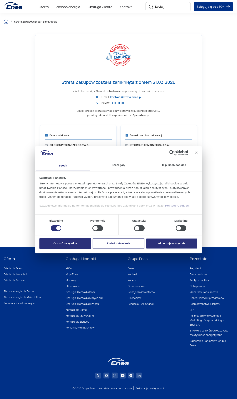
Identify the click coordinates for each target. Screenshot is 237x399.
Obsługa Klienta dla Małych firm (85, 298)
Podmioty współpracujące (19, 303)
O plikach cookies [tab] (174, 165)
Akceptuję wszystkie (172, 243)
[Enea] (13, 5)
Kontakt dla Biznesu (77, 321)
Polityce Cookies (177, 205)
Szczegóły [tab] (118, 165)
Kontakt (126, 7)
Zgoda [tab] (63, 165)
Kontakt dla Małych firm (80, 315)
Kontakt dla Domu (76, 310)
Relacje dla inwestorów (141, 292)
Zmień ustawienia (118, 243)
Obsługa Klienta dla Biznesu (82, 304)
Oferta (44, 7)
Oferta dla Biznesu (15, 280)
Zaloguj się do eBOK (213, 6)
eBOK (69, 268)
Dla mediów (134, 298)
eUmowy (71, 280)
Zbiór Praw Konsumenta (204, 292)
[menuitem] (44, 6)
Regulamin (196, 268)
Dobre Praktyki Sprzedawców (207, 298)
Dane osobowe (198, 274)
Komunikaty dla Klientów (80, 327)
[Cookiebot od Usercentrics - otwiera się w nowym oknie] (172, 153)
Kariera (132, 280)
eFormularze (73, 286)
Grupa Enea (138, 258)
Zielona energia (68, 7)
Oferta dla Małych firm (17, 274)
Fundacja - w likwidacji (141, 304)
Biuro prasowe (136, 286)
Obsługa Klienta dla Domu (81, 292)
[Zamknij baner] (196, 152)
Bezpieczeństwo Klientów (205, 304)
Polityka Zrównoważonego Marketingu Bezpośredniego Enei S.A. (206, 320)
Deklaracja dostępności (150, 388)
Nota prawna (197, 286)
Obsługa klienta (100, 7)
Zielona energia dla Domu (19, 291)
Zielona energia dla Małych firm (22, 297)
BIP (191, 310)
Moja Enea (72, 274)
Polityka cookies (199, 280)
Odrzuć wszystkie (65, 243)
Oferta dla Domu (13, 268)
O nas (131, 268)
